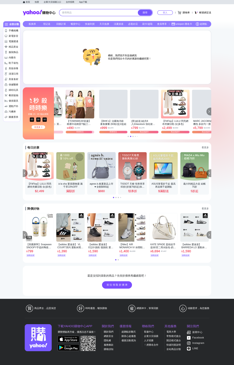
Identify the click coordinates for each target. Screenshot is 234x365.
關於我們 (108, 331)
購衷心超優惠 (128, 336)
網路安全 (108, 336)
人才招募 (149, 340)
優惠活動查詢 (128, 340)
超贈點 (201, 24)
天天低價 (104, 24)
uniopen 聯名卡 (182, 24)
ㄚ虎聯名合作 (151, 345)
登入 (165, 12)
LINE (195, 348)
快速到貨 (90, 24)
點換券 (32, 24)
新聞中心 (197, 332)
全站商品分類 (173, 349)
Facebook (198, 337)
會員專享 (162, 24)
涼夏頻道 (118, 24)
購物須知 (108, 349)
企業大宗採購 (151, 336)
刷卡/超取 (147, 24)
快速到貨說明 (173, 345)
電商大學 (171, 331)
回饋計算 (61, 24)
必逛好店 (133, 24)
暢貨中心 (75, 24)
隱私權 (107, 340)
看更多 (205, 147)
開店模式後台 (173, 340)
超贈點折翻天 (128, 331)
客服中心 (149, 331)
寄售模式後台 (173, 336)
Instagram (198, 343)
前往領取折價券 (117, 285)
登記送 (46, 24)
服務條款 (108, 345)
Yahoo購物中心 (39, 12)
